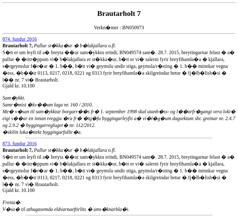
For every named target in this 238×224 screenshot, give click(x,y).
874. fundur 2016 (19, 39)
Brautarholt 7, (18, 45)
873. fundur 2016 (19, 143)
